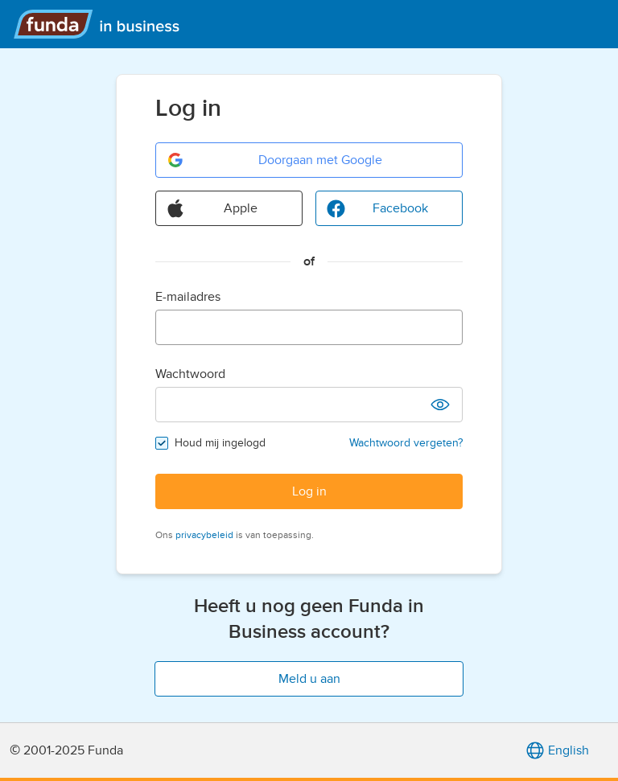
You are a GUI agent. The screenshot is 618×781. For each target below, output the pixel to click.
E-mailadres (187, 297)
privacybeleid (204, 535)
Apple (212, 208)
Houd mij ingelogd (220, 443)
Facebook (377, 208)
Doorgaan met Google (274, 160)
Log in (309, 491)
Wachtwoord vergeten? (406, 443)
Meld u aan (309, 679)
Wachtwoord (190, 374)
